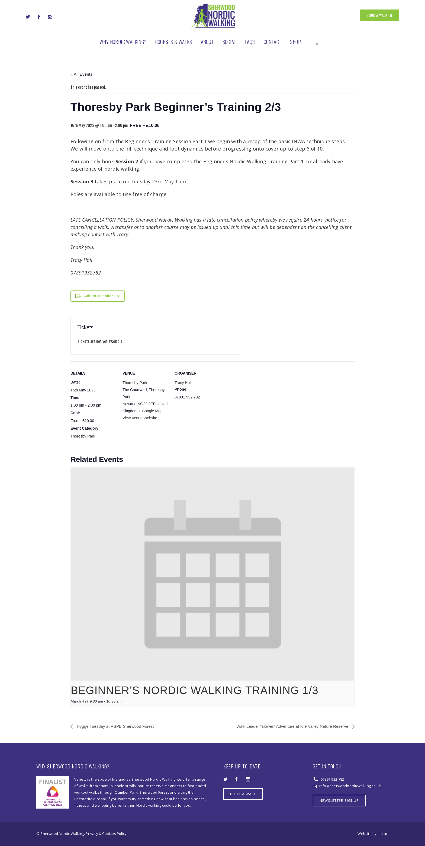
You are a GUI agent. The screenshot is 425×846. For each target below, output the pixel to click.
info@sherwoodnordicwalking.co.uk (350, 785)
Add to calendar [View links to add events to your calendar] (98, 296)
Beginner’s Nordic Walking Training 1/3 (194, 690)
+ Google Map (150, 411)
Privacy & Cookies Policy (106, 833)
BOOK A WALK (379, 15)
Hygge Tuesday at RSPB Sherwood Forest (115, 726)
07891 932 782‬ (332, 779)
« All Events (81, 74)
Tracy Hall (183, 383)
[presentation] (212, 574)
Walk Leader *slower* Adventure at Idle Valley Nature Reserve (292, 726)
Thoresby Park (82, 436)
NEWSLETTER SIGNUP (339, 800)
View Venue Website (140, 418)
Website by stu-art (373, 833)
